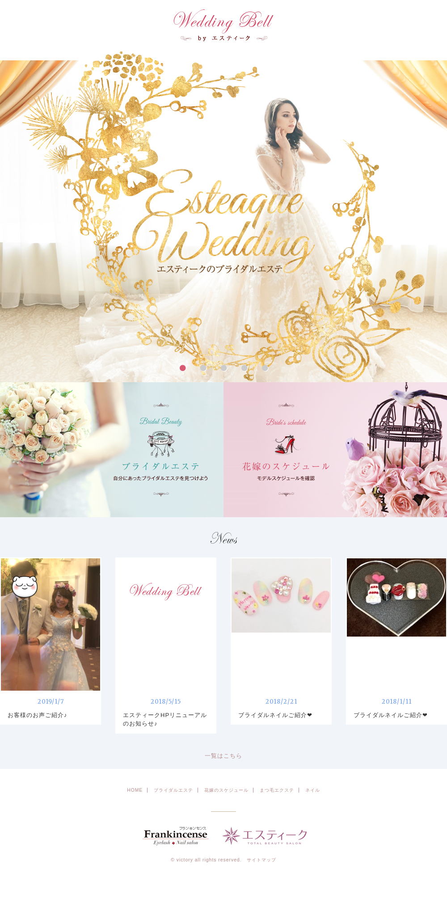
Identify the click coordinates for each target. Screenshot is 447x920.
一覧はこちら (223, 755)
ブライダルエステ (173, 790)
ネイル (312, 790)
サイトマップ (261, 859)
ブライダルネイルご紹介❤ (275, 715)
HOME (135, 790)
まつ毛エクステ (277, 790)
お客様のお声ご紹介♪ (37, 715)
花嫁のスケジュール (226, 790)
